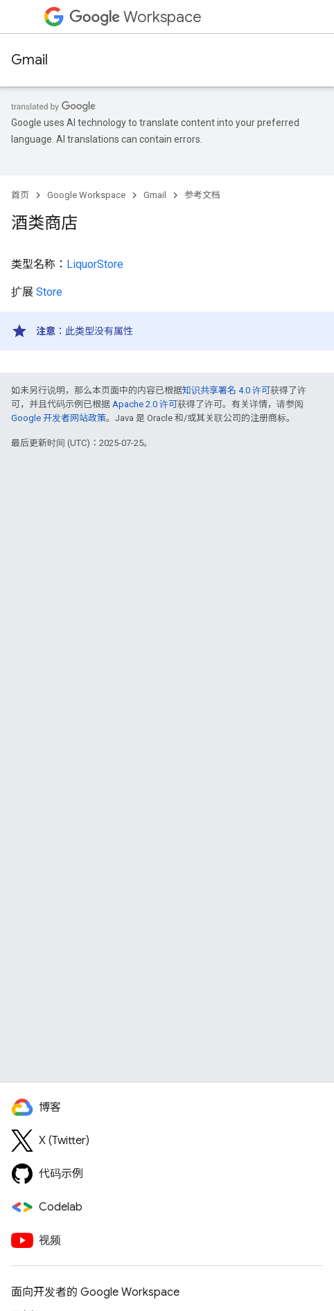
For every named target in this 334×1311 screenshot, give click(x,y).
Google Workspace (86, 195)
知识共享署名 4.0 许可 (226, 390)
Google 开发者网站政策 (58, 418)
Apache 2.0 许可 (144, 404)
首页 (20, 195)
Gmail (29, 60)
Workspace (135, 17)
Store (49, 291)
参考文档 (202, 195)
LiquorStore (95, 264)
